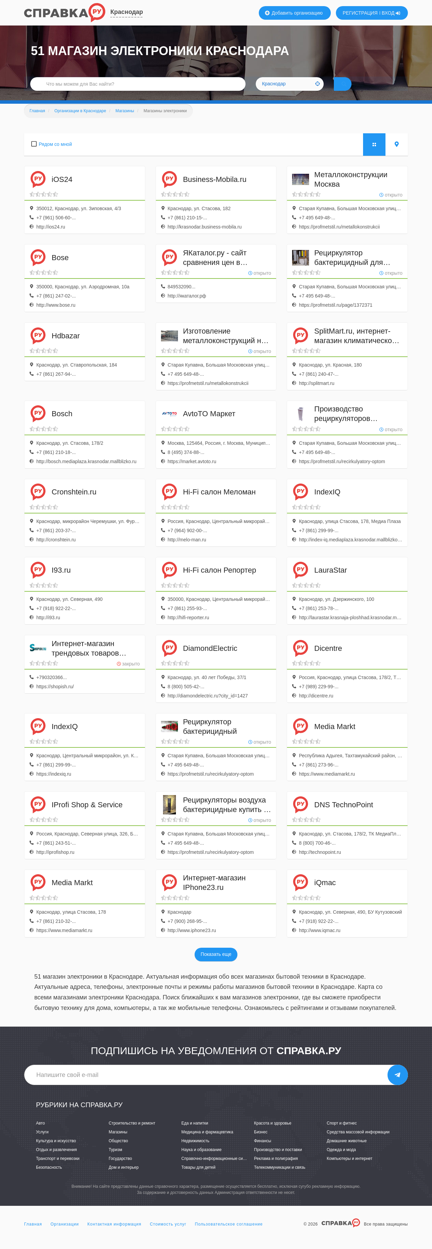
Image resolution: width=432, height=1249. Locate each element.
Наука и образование (201, 1159)
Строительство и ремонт (132, 1132)
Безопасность (49, 1177)
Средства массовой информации (358, 1141)
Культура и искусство (56, 1150)
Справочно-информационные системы (218, 1168)
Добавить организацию (294, 13)
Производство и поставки (278, 1159)
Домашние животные (347, 1150)
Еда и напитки (194, 1132)
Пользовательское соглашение (229, 1233)
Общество (118, 1150)
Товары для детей (198, 1177)
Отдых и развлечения (56, 1159)
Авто (40, 1132)
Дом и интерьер (124, 1177)
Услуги (42, 1141)
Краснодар (126, 12)
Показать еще (216, 963)
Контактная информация (114, 1233)
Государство (120, 1168)
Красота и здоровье (272, 1132)
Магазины (118, 1141)
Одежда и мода (341, 1159)
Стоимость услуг (168, 1233)
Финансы (262, 1150)
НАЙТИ (353, 90)
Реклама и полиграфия (276, 1168)
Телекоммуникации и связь (279, 1177)
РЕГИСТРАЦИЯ (360, 13)
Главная (33, 1233)
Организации (65, 1233)
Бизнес (260, 1141)
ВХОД (391, 13)
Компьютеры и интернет (350, 1168)
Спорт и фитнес (342, 1132)
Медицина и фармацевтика (207, 1141)
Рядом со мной (55, 153)
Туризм (115, 1159)
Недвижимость (195, 1150)
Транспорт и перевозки (57, 1168)
